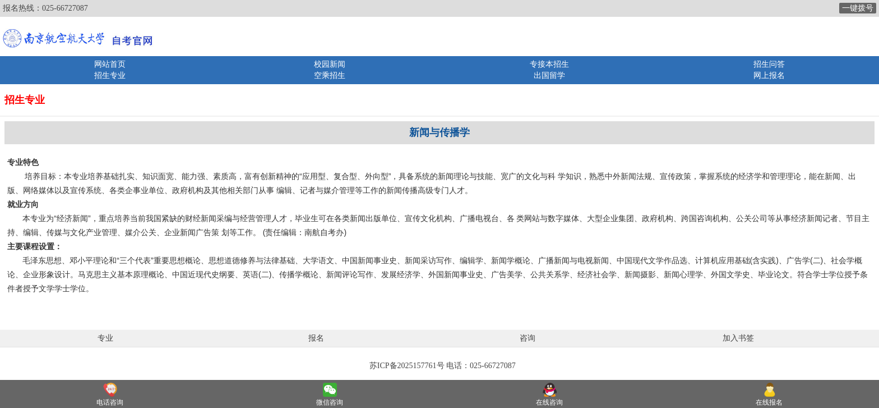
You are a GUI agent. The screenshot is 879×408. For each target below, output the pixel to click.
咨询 (527, 338)
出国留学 (549, 75)
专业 (105, 338)
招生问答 (769, 64)
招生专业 (110, 75)
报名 (316, 338)
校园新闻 (329, 64)
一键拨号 (857, 8)
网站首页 (110, 64)
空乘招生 (329, 75)
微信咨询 (329, 402)
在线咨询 (549, 402)
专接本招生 (549, 64)
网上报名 (769, 75)
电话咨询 (109, 402)
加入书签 (738, 338)
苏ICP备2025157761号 (407, 365)
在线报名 (769, 402)
